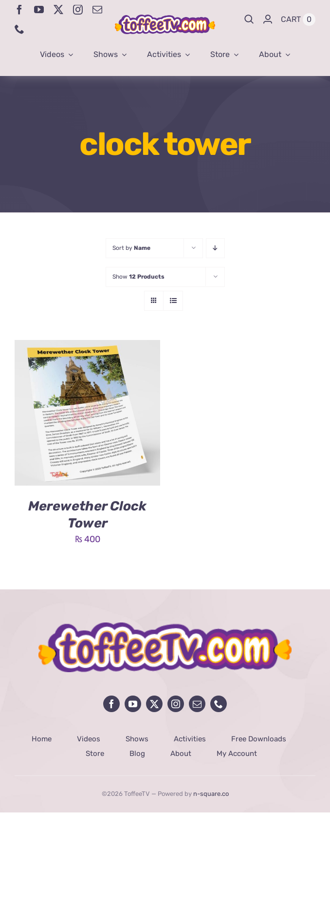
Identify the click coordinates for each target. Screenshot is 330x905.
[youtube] (39, 10)
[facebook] (19, 10)
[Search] (249, 19)
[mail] (97, 10)
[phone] (19, 29)
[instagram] (78, 10)
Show (138, 276)
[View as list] (173, 300)
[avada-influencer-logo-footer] (165, 627)
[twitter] (58, 10)
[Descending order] (215, 248)
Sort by (131, 248)
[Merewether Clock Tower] (87, 347)
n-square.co (211, 793)
